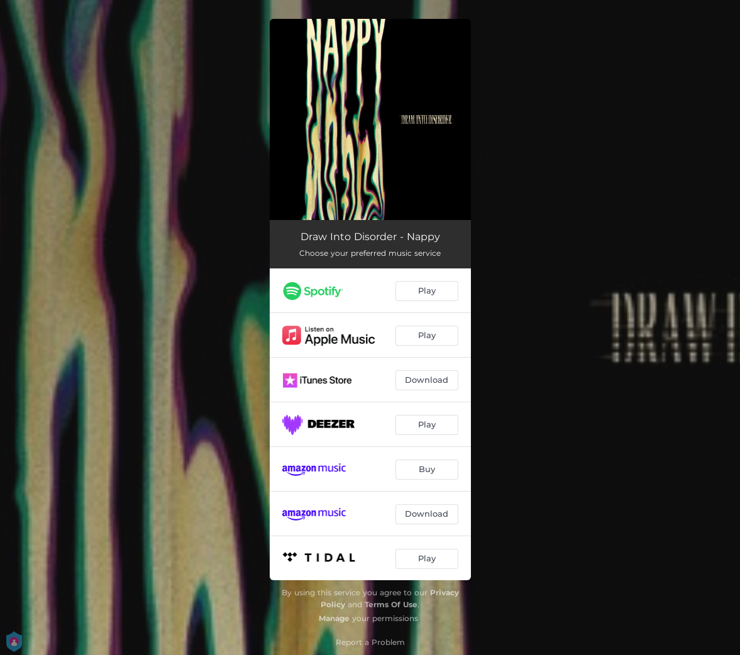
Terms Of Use (391, 604)
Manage (334, 618)
